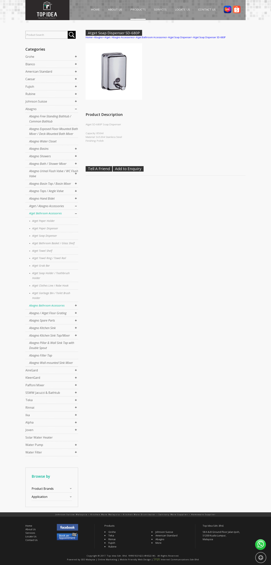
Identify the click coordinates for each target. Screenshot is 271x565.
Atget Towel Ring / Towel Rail (49, 258)
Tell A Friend (99, 168)
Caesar (30, 79)
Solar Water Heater (39, 437)
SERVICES (160, 9)
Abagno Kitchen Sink (42, 328)
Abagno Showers (40, 156)
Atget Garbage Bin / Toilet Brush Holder (51, 295)
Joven (29, 430)
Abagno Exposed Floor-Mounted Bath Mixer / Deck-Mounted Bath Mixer (53, 131)
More (158, 542)
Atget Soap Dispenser (44, 235)
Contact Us (31, 540)
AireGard (31, 370)
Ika (27, 415)
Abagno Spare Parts (42, 320)
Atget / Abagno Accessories (46, 206)
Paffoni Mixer (34, 385)
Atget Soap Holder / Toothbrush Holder (51, 275)
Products (109, 525)
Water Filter (33, 452)
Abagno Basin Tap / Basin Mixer (50, 184)
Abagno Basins (39, 149)
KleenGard (32, 378)
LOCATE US (182, 9)
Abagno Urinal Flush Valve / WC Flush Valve (53, 173)
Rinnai (29, 407)
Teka (29, 400)
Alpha (29, 422)
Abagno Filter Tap (40, 355)
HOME (95, 9)
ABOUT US (115, 9)
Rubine (30, 94)
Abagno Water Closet (42, 141)
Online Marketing (107, 559)
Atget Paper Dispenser (45, 228)
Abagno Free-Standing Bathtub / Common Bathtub (50, 118)
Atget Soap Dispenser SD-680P (209, 37)
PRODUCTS (138, 9)
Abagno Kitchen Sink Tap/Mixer (49, 335)
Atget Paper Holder (43, 221)
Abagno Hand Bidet (42, 198)
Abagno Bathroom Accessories (47, 305)
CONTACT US (207, 9)
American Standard (38, 71)
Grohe (29, 57)
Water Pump (34, 445)
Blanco (30, 64)
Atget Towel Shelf (42, 250)
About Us (30, 529)
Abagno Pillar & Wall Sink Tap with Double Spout (51, 345)
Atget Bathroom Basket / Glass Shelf (53, 243)
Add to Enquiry (128, 168)
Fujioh (29, 86)
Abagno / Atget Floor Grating (47, 313)
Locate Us (31, 536)
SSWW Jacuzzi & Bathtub (42, 393)
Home (89, 37)
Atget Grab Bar (41, 265)
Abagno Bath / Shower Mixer (47, 164)
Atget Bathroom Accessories (45, 213)
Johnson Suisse (36, 101)
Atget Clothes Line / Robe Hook (50, 285)
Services (30, 533)
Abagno (31, 109)
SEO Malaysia (88, 559)
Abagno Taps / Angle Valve (46, 191)
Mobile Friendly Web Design (135, 559)
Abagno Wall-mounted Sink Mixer (51, 363)
